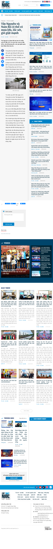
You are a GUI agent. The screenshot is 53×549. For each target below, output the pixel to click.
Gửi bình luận (8, 224)
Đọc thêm (36, 121)
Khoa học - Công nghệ (23, 494)
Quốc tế (33, 142)
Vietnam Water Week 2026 (11, 15)
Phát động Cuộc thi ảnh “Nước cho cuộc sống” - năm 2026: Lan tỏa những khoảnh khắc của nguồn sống (41, 68)
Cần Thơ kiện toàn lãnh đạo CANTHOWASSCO (9, 381)
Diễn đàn (31, 94)
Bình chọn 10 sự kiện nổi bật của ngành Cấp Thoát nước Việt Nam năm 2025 (41, 113)
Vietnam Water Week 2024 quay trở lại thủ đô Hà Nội (46, 273)
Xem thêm (26, 410)
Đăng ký (17, 480)
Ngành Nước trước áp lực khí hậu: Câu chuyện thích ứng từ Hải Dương (40, 146)
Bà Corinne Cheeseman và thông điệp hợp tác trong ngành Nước (39, 140)
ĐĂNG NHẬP (13, 478)
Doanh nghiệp (34, 136)
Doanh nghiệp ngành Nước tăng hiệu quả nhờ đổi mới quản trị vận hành (26, 343)
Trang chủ (3, 20)
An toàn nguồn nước (27, 11)
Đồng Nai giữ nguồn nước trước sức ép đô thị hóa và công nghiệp (40, 125)
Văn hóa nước (34, 172)
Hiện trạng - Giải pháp (36, 165)
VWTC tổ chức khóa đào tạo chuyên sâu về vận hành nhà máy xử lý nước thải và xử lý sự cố (40, 177)
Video (5, 243)
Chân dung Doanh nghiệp (24, 499)
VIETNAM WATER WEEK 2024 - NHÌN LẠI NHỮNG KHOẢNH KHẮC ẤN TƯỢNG (46, 266)
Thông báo (35, 25)
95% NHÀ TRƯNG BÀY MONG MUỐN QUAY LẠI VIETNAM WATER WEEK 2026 (46, 250)
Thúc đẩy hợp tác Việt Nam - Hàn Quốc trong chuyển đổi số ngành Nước (26, 382)
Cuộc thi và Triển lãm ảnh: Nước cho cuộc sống (29, 15)
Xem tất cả (23, 418)
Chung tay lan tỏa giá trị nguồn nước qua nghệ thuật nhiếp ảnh (44, 343)
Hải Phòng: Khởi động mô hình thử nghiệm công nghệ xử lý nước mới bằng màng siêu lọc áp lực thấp (40, 154)
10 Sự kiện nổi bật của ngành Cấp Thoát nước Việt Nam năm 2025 (41, 91)
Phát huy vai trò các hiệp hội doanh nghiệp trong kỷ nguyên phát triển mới (44, 382)
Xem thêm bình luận (5, 233)
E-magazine (45, 5)
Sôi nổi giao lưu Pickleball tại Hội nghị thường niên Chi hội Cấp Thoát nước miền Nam (15, 271)
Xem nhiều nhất (38, 419)
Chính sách (17, 11)
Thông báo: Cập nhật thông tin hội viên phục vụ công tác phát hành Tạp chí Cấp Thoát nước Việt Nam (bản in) (41, 44)
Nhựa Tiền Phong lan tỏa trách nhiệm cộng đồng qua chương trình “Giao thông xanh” (40, 169)
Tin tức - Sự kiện (9, 11)
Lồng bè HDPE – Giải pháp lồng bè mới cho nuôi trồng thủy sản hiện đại (40, 133)
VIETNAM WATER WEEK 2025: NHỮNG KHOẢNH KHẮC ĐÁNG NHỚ (45, 258)
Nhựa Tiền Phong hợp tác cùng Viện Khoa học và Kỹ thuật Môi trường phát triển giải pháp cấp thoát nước (40, 185)
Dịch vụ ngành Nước (42, 497)
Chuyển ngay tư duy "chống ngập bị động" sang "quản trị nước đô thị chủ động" (40, 161)
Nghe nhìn (44, 499)
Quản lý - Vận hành (38, 11)
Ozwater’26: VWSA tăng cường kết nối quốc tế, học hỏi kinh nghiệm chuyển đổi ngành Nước (40, 193)
